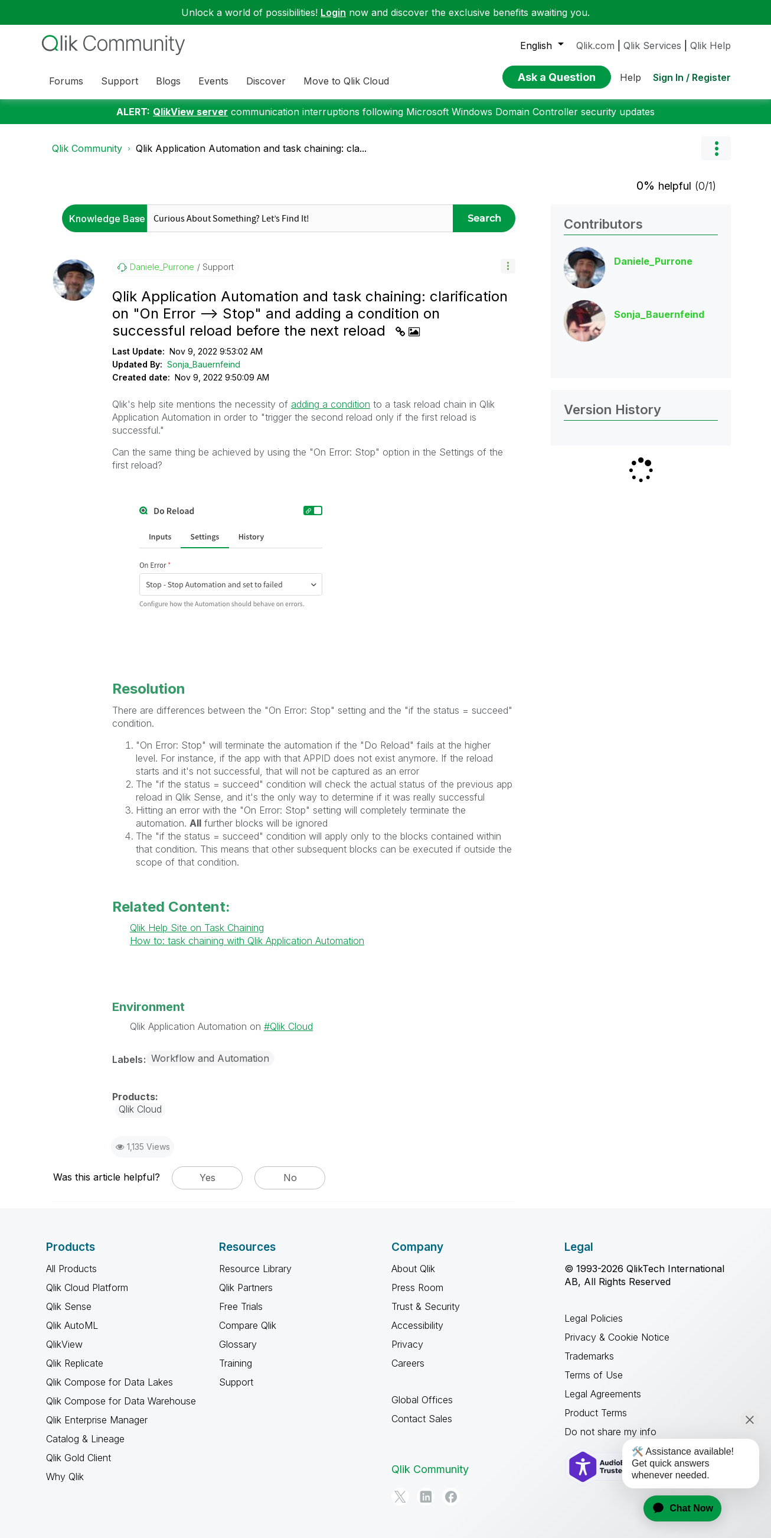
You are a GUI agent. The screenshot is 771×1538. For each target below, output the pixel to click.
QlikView (64, 1344)
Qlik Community (87, 148)
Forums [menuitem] (66, 81)
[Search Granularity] (107, 218)
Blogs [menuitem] (168, 81)
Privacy (407, 1344)
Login (333, 12)
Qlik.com (595, 45)
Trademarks (589, 1356)
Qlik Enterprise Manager (97, 1420)
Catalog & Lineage (85, 1439)
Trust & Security (425, 1306)
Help (630, 77)
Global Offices (422, 1400)
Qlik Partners (246, 1287)
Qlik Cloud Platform (87, 1287)
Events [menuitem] (213, 81)
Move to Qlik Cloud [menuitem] (346, 81)
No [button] (290, 1177)
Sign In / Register (692, 77)
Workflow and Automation (210, 1058)
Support (236, 1382)
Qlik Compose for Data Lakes (109, 1382)
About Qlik (413, 1268)
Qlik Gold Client (78, 1458)
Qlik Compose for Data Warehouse (121, 1401)
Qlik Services (652, 45)
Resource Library (255, 1268)
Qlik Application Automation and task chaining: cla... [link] (251, 148)
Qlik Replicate (74, 1363)
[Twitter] (400, 1497)
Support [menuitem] (119, 81)
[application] (675, 1508)
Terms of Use (593, 1375)
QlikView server (190, 112)
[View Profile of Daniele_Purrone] (162, 267)
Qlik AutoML (72, 1325)
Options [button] (716, 148)
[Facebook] (451, 1497)
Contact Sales (421, 1419)
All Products (71, 1268)
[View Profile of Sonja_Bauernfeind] (659, 314)
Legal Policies (593, 1318)
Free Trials (241, 1306)
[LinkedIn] (425, 1497)
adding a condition (330, 404)
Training (235, 1363)
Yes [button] (207, 1177)
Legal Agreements (602, 1394)
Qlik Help (710, 45)
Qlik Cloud (291, 1026)
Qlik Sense (69, 1306)
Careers (407, 1363)
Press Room (417, 1287)
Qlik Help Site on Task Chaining (197, 928)
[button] (508, 266)
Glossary (238, 1344)
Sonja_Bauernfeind (203, 364)
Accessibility (417, 1325)
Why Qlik (65, 1476)
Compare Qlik (247, 1325)
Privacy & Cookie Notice (616, 1337)
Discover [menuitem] (266, 81)
